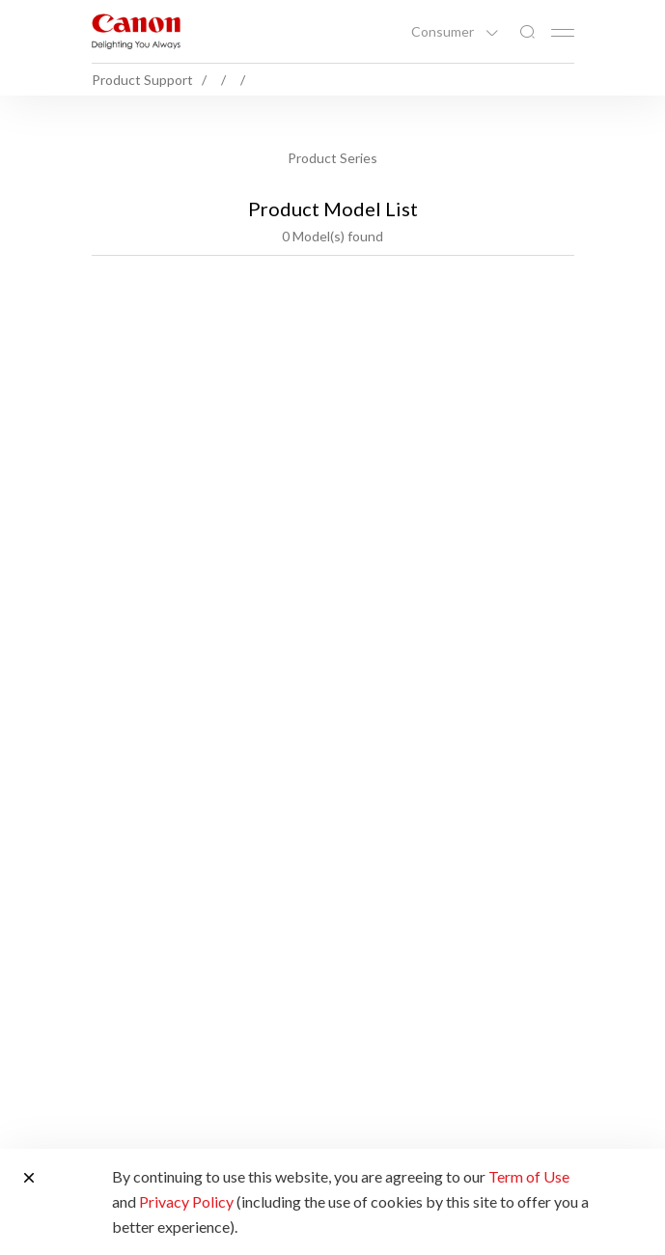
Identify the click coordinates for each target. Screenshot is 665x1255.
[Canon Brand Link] (136, 31)
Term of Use (528, 1176)
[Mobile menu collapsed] (562, 33)
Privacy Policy (186, 1201)
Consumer (444, 32)
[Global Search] (527, 32)
